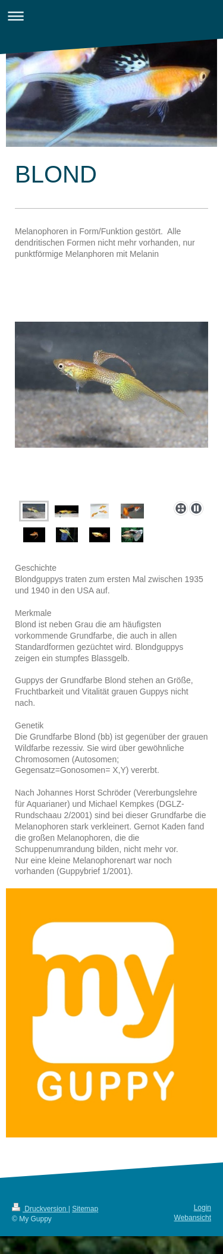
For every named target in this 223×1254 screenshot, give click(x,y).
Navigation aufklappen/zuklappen (111, 16)
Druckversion (40, 1209)
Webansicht (192, 1218)
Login (202, 1207)
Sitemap (85, 1209)
